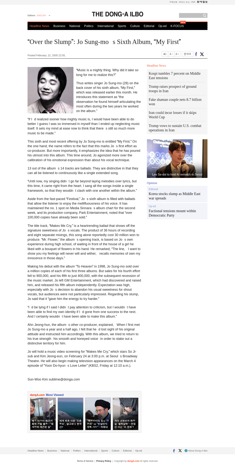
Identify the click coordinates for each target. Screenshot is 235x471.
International (105, 26)
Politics (88, 26)
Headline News (39, 26)
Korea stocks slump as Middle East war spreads (174, 196)
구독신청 (173, 2)
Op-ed (162, 26)
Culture (135, 26)
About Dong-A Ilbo (196, 450)
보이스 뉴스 (184, 2)
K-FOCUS (177, 26)
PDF (193, 2)
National (74, 26)
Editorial (149, 26)
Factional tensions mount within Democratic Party (172, 213)
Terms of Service (85, 461)
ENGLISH (41, 15)
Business (59, 26)
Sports (122, 26)
